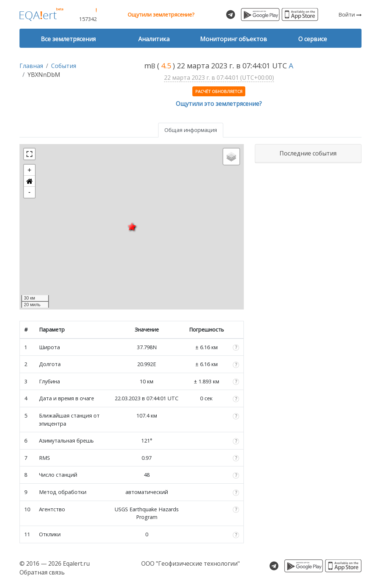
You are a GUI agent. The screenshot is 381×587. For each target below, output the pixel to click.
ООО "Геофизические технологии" (190, 563)
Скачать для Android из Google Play (260, 14)
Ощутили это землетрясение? (219, 104)
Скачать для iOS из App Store (300, 14)
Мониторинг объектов (233, 39)
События (63, 66)
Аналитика (154, 39)
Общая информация (190, 129)
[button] (29, 181)
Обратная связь (42, 572)
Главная (31, 66)
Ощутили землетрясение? (161, 14)
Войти (350, 14)
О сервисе (312, 39)
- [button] (29, 192)
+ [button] (30, 170)
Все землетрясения (68, 39)
